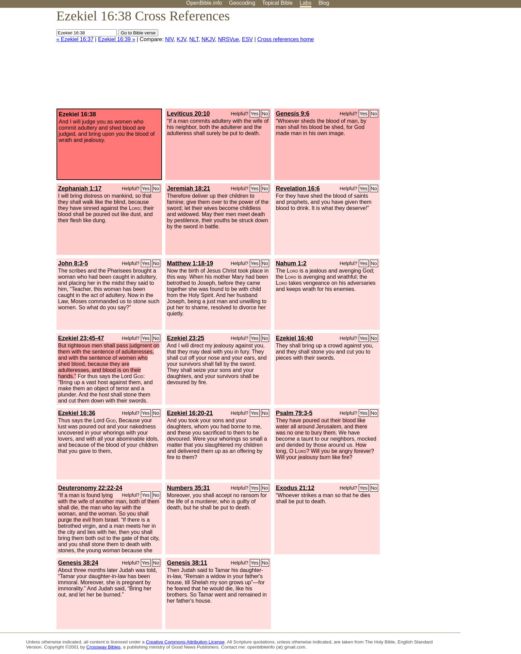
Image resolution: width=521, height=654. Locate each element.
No (265, 113)
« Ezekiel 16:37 (75, 39)
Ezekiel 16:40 (294, 338)
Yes (255, 113)
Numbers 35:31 (188, 488)
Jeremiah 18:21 (188, 188)
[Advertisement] (452, 61)
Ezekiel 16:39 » (116, 39)
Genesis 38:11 (187, 562)
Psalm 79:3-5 (294, 413)
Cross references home (285, 39)
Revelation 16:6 (298, 188)
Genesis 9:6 (293, 113)
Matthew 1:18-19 (190, 263)
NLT (193, 39)
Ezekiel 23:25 (186, 338)
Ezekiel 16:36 (77, 413)
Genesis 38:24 (78, 562)
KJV (181, 39)
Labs (306, 3)
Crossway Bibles (103, 647)
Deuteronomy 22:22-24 (90, 488)
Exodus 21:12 (295, 488)
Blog (324, 3)
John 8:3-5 (73, 263)
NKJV (208, 39)
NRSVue (228, 39)
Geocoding (242, 3)
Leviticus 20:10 (188, 113)
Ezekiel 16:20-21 (190, 413)
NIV (169, 39)
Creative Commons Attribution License (185, 641)
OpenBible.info (204, 3)
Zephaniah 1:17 (80, 188)
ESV (247, 39)
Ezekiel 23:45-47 (81, 338)
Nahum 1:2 (291, 263)
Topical (277, 3)
